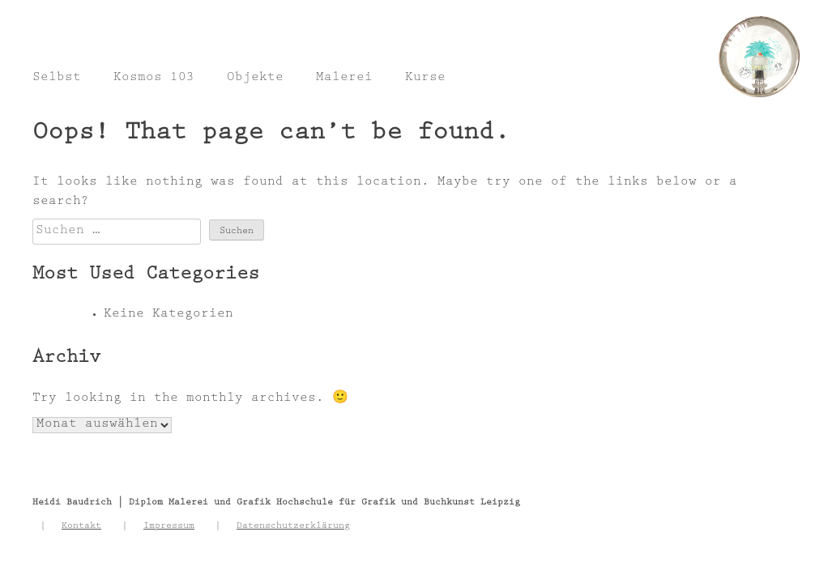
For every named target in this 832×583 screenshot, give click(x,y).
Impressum (168, 526)
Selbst (56, 78)
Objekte (255, 78)
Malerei (344, 78)
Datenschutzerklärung (293, 526)
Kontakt (81, 526)
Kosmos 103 (153, 78)
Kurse (425, 78)
